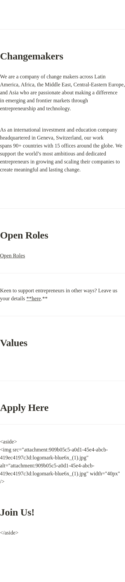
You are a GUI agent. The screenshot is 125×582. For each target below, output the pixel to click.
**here (33, 298)
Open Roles (12, 255)
